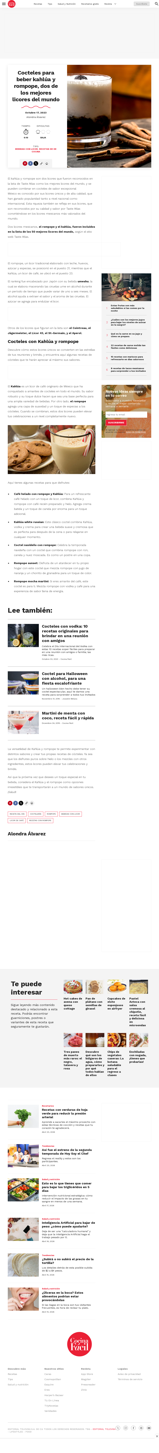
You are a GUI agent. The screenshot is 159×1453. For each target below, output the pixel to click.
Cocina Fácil (66, 659)
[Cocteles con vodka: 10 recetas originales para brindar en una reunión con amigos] (23, 635)
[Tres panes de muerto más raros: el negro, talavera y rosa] (73, 1040)
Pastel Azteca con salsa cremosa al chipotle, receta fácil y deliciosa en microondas (137, 1012)
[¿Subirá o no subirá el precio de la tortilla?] (23, 1265)
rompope (51, 814)
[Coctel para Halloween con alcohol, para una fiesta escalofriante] (23, 682)
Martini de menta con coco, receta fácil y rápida (68, 715)
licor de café (17, 820)
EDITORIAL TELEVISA (104, 1429)
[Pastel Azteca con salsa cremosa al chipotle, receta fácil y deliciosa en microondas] (138, 987)
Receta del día (17, 814)
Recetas (38, 4)
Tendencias (48, 1146)
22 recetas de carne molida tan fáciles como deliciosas (128, 346)
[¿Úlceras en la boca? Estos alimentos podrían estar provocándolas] (23, 1299)
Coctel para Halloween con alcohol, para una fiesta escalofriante (65, 678)
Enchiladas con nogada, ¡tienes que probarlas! (137, 1056)
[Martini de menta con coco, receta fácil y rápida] (23, 722)
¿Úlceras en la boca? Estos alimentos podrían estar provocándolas (62, 1296)
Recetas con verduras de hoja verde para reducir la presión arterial (65, 1113)
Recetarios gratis (90, 4)
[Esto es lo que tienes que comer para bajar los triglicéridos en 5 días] (23, 1189)
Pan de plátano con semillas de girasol (94, 1003)
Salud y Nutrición (67, 4)
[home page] (12, 4)
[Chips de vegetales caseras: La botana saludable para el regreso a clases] (116, 1040)
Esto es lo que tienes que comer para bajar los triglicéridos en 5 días (66, 1187)
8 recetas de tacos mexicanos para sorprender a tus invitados (128, 369)
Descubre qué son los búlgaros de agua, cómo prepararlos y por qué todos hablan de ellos (95, 1063)
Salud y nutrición (51, 1179)
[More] (115, 4)
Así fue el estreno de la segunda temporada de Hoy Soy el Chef (67, 1151)
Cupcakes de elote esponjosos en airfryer (116, 1003)
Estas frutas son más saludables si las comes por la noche (127, 308)
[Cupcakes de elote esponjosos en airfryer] (116, 987)
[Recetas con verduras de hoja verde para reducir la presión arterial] (23, 1116)
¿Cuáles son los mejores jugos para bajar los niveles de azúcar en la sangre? (128, 322)
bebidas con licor (26, 149)
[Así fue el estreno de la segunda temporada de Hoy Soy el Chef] (23, 1155)
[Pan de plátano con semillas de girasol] (95, 987)
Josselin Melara (69, 699)
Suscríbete (141, 4)
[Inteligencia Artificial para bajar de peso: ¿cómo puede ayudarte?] (23, 1229)
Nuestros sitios (54, 1368)
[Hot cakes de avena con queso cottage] (73, 987)
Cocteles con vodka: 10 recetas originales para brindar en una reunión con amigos (65, 633)
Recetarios (48, 1106)
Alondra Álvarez (35, 117)
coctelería (35, 814)
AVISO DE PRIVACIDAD (136, 432)
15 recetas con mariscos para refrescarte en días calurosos (127, 358)
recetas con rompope (40, 820)
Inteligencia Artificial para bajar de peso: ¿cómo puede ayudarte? (68, 1224)
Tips (50, 4)
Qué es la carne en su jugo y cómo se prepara (126, 335)
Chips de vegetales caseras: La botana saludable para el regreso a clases (115, 1063)
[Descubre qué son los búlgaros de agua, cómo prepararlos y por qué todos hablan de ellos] (95, 1040)
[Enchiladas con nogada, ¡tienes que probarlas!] (138, 1040)
